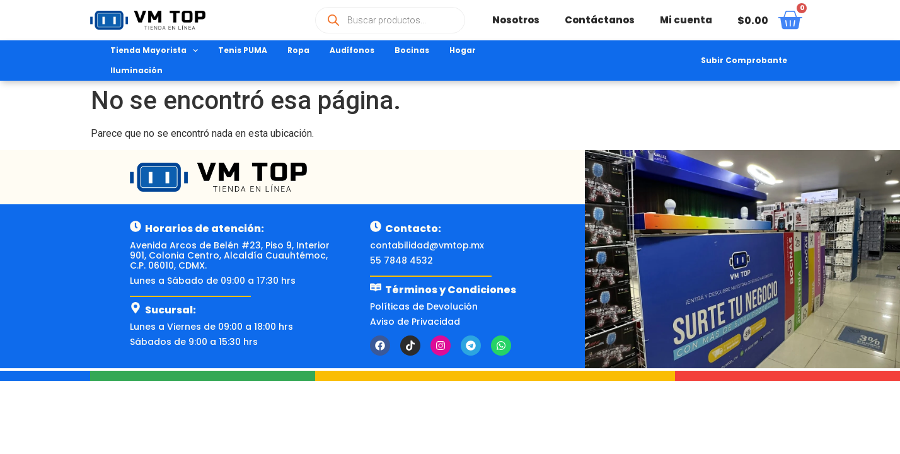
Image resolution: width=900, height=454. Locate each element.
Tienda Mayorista (154, 50)
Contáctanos (600, 19)
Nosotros (515, 19)
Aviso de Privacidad (415, 321)
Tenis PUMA (242, 50)
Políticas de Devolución (424, 306)
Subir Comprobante (744, 60)
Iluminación (136, 70)
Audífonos (352, 50)
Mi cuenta (686, 19)
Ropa (298, 50)
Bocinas (412, 50)
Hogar (462, 50)
